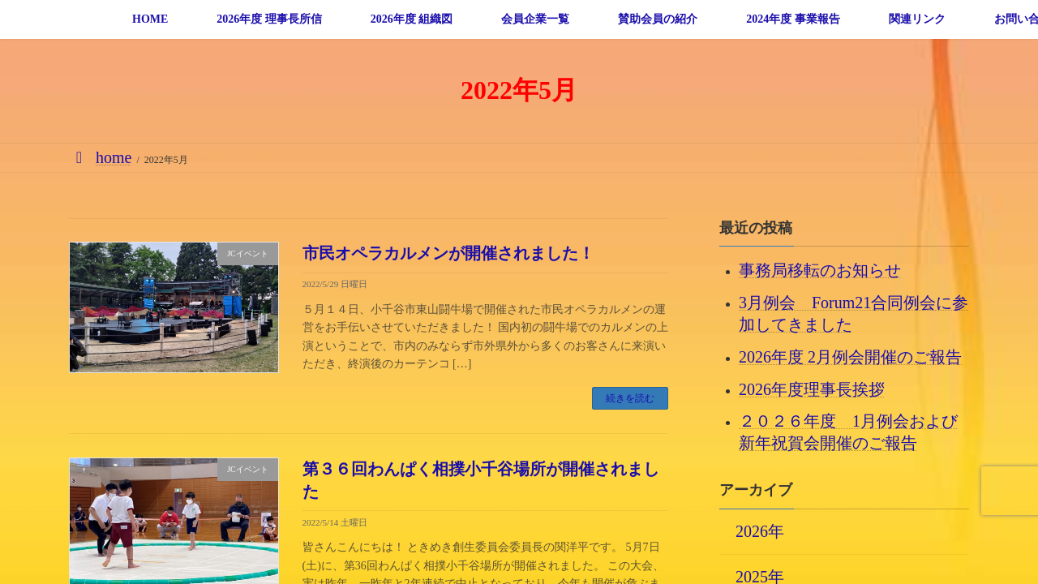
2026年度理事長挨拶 (812, 388)
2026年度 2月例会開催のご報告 (850, 356)
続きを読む (630, 398)
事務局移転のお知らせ (820, 270)
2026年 (760, 530)
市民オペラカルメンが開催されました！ (448, 253)
